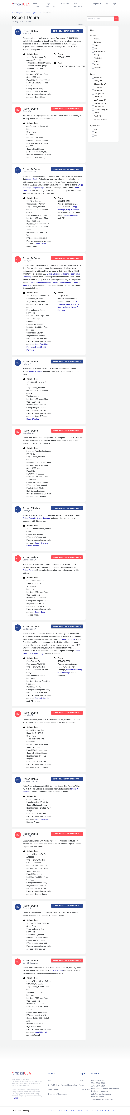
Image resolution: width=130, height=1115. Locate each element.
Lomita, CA (98, 97)
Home (50, 1080)
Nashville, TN (99, 106)
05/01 (93, 1086)
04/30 (98, 1086)
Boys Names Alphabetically (102, 1099)
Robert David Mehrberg (62, 282)
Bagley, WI (98, 81)
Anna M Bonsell (56, 970)
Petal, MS (97, 116)
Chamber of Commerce (78, 5)
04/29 (103, 1086)
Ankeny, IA (98, 78)
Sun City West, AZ (100, 119)
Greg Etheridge (38, 188)
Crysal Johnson (43, 518)
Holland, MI (98, 90)
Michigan (97, 55)
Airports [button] (96, 4)
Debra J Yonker (35, 371)
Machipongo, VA (100, 103)
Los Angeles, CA (100, 100)
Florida (96, 45)
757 (95, 136)
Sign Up (114, 5)
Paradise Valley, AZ (101, 110)
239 (95, 129)
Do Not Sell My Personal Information (63, 1085)
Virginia (96, 64)
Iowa (96, 48)
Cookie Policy (84, 1089)
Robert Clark (28, 570)
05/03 (98, 1083)
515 (95, 132)
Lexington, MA (99, 94)
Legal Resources (50, 5)
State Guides (36, 5)
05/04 (93, 1083)
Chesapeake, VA (100, 84)
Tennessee (98, 61)
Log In (106, 5)
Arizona (97, 39)
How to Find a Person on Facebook (105, 1088)
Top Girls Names (97, 1097)
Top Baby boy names (99, 1091)
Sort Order (79, 24)
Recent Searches (98, 1080)
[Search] (100, 18)
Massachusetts (99, 52)
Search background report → (67, 31)
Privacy (82, 1085)
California (97, 42)
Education (65, 4)
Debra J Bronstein (42, 819)
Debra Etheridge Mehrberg (58, 274)
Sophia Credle (32, 179)
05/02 (103, 1083)
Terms (81, 1080)
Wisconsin (97, 68)
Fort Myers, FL (99, 87)
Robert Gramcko (29, 518)
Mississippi (98, 58)
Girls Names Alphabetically (101, 1094)
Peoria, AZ (98, 113)
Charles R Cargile (68, 639)
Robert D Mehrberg (71, 215)
